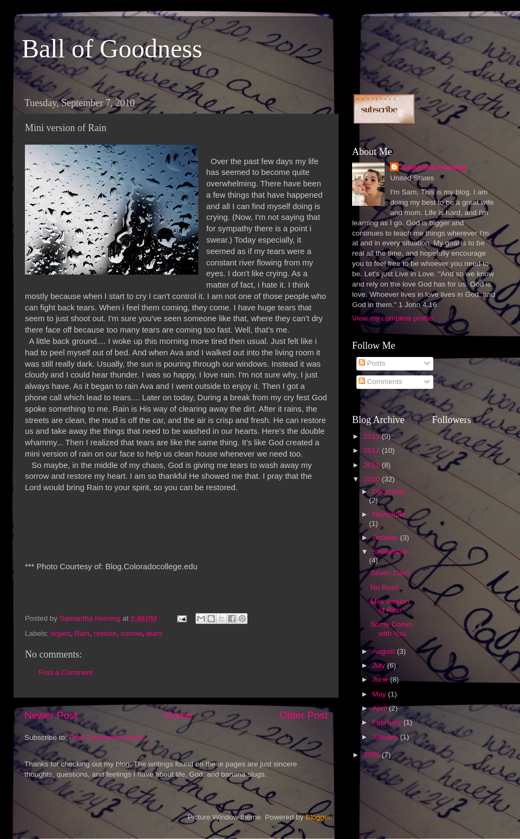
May (380, 694)
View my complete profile (392, 318)
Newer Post (50, 715)
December (389, 491)
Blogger (318, 817)
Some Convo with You (391, 628)
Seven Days (390, 573)
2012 (372, 450)
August (384, 651)
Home (178, 715)
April (380, 708)
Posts (372, 363)
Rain (82, 633)
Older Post (304, 715)
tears (154, 633)
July (379, 665)
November (389, 514)
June (381, 679)
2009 (372, 755)
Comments (380, 382)
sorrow (131, 633)
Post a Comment (65, 672)
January (386, 737)
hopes (60, 633)
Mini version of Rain (390, 605)
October (386, 538)
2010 (372, 479)
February (388, 722)
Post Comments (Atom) (107, 737)
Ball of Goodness (112, 48)
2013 (372, 436)
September (390, 552)
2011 (372, 465)
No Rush (384, 587)
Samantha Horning (433, 167)
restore (105, 633)
